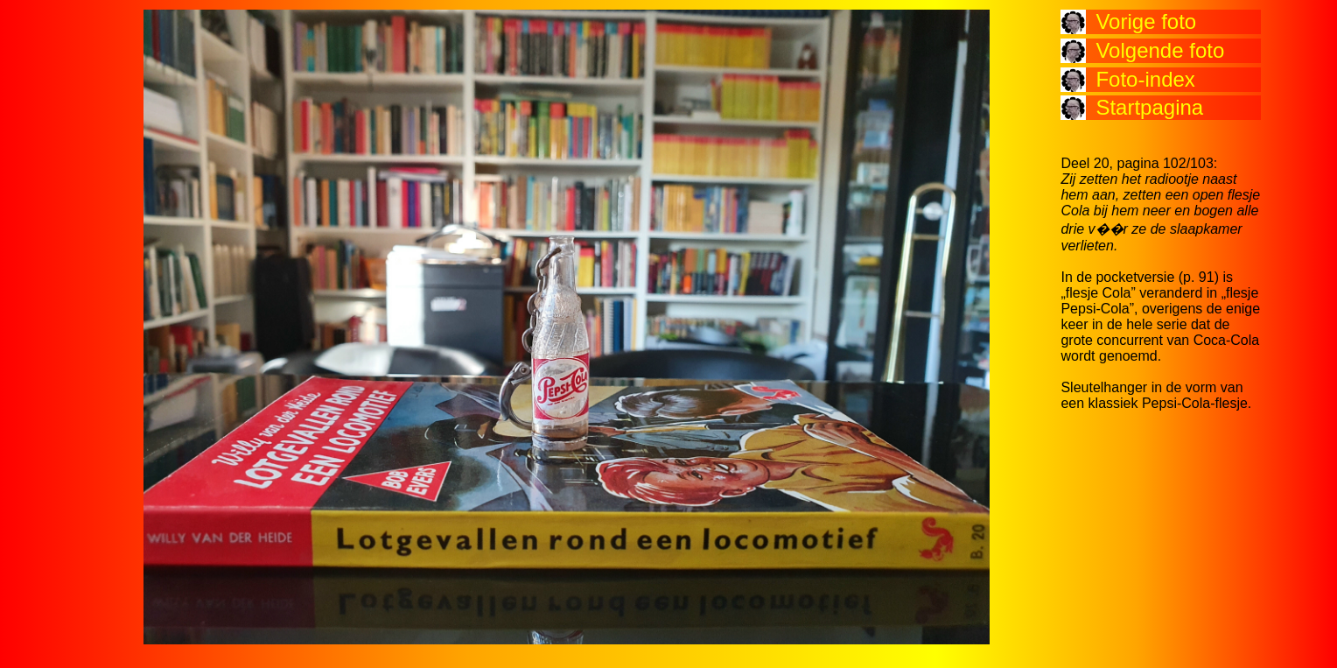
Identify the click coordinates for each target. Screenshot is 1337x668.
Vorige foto (1146, 21)
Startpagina (1149, 107)
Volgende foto (1160, 50)
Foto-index (1145, 79)
